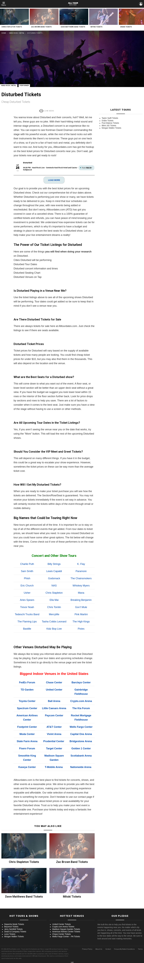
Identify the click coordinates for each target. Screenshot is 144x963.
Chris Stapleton (54, 592)
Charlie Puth (27, 563)
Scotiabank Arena (81, 755)
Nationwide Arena (80, 767)
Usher (27, 592)
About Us (98, 949)
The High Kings (81, 621)
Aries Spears (27, 599)
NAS (54, 585)
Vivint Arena (54, 734)
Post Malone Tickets (110, 123)
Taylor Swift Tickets (110, 118)
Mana (81, 592)
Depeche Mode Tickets (14, 924)
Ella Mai (54, 599)
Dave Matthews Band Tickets (73, 27)
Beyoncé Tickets (11, 926)
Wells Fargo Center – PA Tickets (66, 936)
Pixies (81, 628)
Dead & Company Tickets (15, 931)
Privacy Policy (87, 949)
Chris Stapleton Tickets (11, 27)
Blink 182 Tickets (109, 125)
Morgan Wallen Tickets (111, 128)
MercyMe (54, 614)
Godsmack (54, 578)
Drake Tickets (126, 27)
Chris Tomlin (54, 607)
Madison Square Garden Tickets (66, 929)
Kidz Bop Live (54, 628)
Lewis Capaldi (54, 571)
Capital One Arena (81, 734)
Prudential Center (53, 741)
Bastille (27, 628)
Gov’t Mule (81, 607)
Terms (140, 949)
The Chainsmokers (81, 578)
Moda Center (27, 734)
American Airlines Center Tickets (66, 931)
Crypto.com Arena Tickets (63, 926)
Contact (108, 949)
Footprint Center (27, 726)
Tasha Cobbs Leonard (54, 621)
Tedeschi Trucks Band (27, 614)
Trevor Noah (27, 607)
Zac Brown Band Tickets (41, 27)
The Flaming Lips (27, 621)
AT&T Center (54, 726)
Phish (27, 578)
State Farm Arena (27, 741)
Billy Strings (54, 563)
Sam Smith (27, 571)
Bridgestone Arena (81, 741)
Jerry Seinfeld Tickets (13, 929)
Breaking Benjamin (81, 599)
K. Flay (81, 563)
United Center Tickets (61, 924)
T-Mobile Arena (54, 767)
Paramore (81, 571)
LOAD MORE (54, 180)
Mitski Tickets (96, 27)
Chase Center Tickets (61, 934)
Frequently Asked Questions (124, 949)
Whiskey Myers (81, 585)
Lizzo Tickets (9, 934)
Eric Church (27, 585)
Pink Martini (81, 614)
